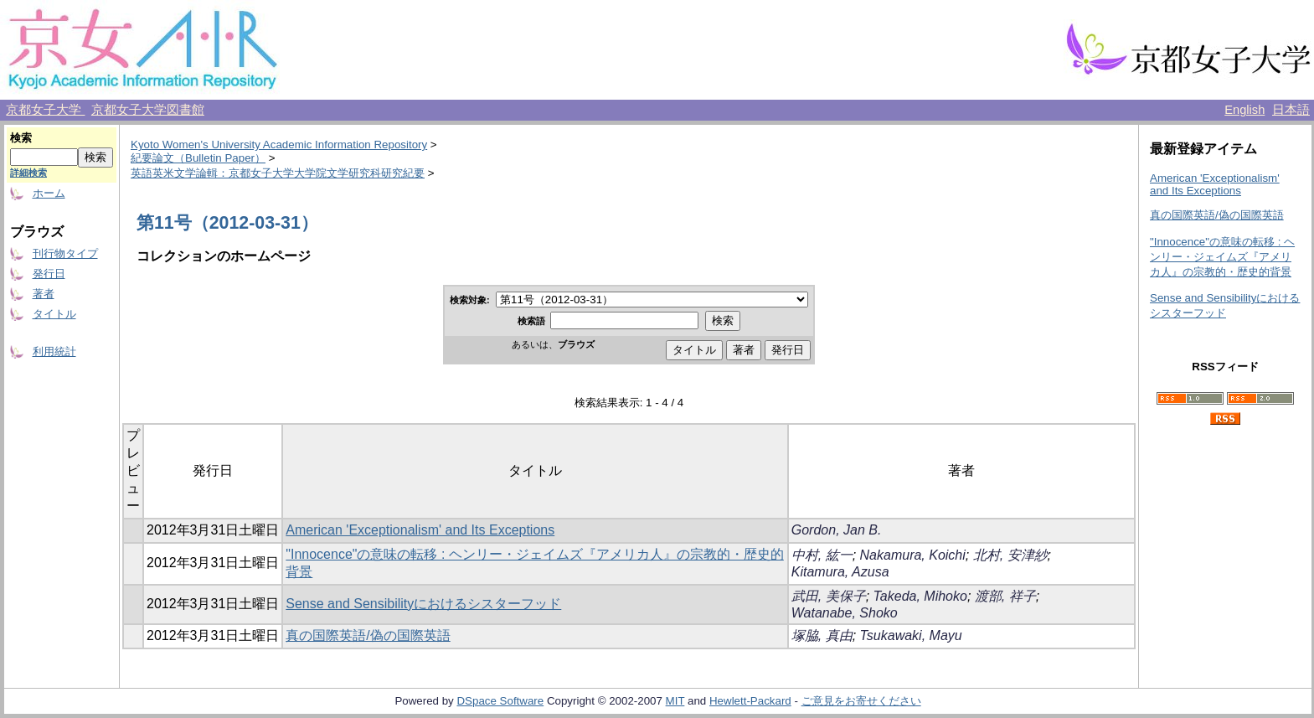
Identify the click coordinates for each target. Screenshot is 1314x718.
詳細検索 (28, 173)
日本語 (1291, 109)
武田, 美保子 (828, 596)
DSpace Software (500, 701)
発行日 (49, 273)
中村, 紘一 (822, 555)
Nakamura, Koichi (913, 555)
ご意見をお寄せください (861, 701)
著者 (43, 293)
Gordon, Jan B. (836, 530)
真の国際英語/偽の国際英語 (368, 635)
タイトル (54, 313)
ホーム (49, 193)
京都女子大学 (45, 109)
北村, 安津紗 (1010, 555)
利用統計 (54, 351)
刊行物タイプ (65, 253)
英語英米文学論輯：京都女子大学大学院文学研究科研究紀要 (278, 173)
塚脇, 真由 (822, 635)
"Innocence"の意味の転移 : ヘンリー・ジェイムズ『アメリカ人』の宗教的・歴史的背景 (1222, 256)
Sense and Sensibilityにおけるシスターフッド (423, 604)
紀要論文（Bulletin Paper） (198, 158)
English (1244, 109)
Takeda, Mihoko (920, 596)
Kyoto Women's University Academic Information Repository (279, 144)
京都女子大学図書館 (147, 109)
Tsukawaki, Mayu (911, 635)
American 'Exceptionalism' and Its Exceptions (420, 530)
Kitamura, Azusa (840, 572)
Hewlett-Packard (750, 701)
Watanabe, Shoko (844, 613)
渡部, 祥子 (1005, 596)
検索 (21, 138)
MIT (675, 701)
